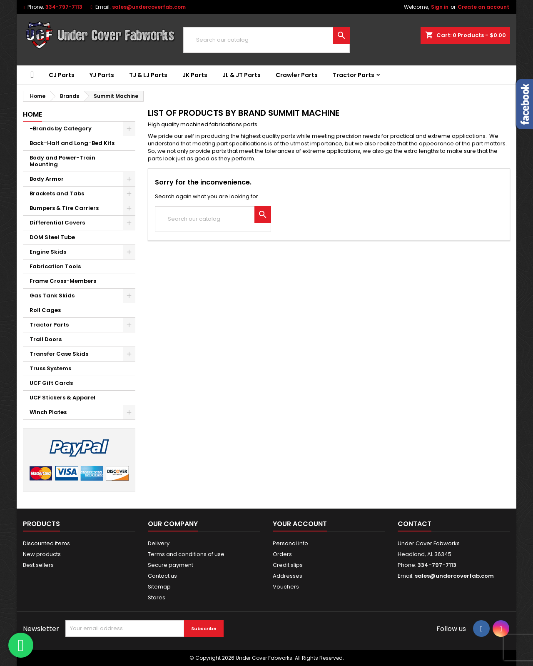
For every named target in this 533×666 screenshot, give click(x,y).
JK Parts (194, 75)
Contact (414, 524)
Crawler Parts (297, 75)
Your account (300, 524)
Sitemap (159, 587)
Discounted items (46, 543)
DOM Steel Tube (52, 237)
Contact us (162, 576)
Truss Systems (50, 368)
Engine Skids (48, 252)
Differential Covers (57, 223)
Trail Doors (46, 339)
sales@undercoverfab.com (149, 6)
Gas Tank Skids (52, 295)
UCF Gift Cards (51, 383)
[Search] (266, 40)
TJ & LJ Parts (148, 75)
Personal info (290, 543)
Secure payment (170, 565)
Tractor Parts (353, 75)
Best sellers (38, 565)
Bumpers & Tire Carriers (64, 208)
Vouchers (286, 587)
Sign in (439, 6)
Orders (282, 554)
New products (42, 554)
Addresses (287, 576)
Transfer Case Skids (59, 354)
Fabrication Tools (55, 266)
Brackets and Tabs (57, 193)
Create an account (483, 6)
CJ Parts (62, 75)
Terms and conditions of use (186, 554)
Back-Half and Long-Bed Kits (72, 143)
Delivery (158, 543)
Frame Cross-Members (63, 281)
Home (32, 114)
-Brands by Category (61, 128)
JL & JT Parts (241, 75)
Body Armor (47, 179)
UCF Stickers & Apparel (62, 398)
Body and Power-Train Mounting (62, 161)
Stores (156, 597)
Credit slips (288, 565)
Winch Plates (48, 412)
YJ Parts (102, 75)
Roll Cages (45, 310)
